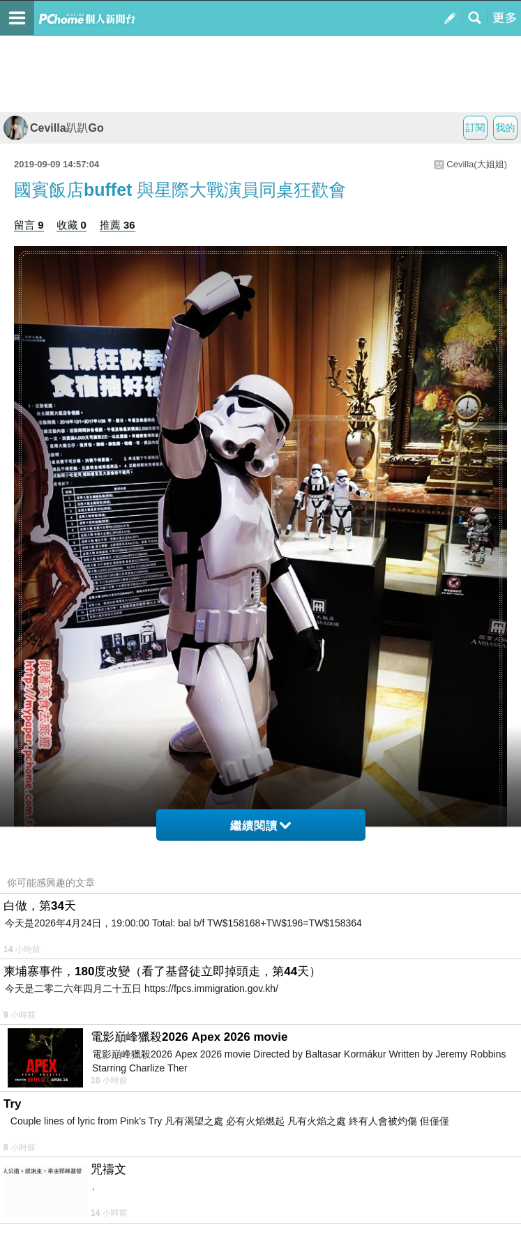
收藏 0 (71, 225)
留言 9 (29, 225)
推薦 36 (117, 225)
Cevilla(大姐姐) (476, 164)
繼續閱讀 (260, 826)
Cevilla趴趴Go (53, 128)
